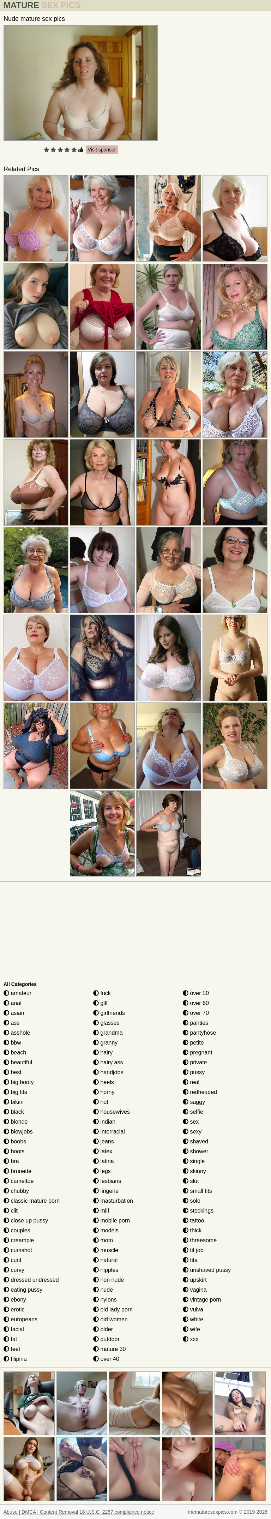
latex (102, 1151)
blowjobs (18, 1132)
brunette (17, 1171)
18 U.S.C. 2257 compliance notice (116, 1512)
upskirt (195, 1280)
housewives (111, 1112)
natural (105, 1260)
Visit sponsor (102, 150)
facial (14, 1329)
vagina (195, 1290)
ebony (15, 1300)
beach (15, 1052)
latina (103, 1161)
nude (103, 1290)
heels (103, 1082)
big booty (19, 1082)
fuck (102, 993)
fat (10, 1339)
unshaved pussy (207, 1270)
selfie (193, 1112)
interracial (109, 1132)
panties (195, 1023)
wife (191, 1329)
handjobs (108, 1072)
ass (11, 1023)
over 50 (196, 993)
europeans (20, 1319)
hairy (103, 1052)
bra (11, 1161)
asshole (17, 1033)
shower (195, 1151)
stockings (198, 1211)
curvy (14, 1270)
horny (103, 1092)
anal (13, 1003)
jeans (103, 1141)
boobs (15, 1141)
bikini (14, 1102)
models (106, 1230)
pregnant (197, 1052)
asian (14, 1013)
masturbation (113, 1201)
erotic (14, 1309)
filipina (15, 1359)
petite (193, 1043)
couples (17, 1230)
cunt (13, 1260)
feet (12, 1349)
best (13, 1072)
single (194, 1161)
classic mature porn (32, 1201)
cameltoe (19, 1181)
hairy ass (108, 1062)
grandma (108, 1033)
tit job (193, 1250)
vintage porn (202, 1300)
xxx (190, 1339)
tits (190, 1260)
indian (104, 1122)
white (193, 1319)
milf (101, 1211)
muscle (105, 1250)
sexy (192, 1132)
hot (100, 1102)
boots (14, 1151)
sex (191, 1122)
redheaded (200, 1092)
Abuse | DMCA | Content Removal (41, 1512)
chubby (16, 1191)
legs (102, 1171)
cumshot (18, 1250)
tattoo (193, 1221)
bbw (12, 1043)
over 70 (196, 1013)
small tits (197, 1191)
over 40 (106, 1359)
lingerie (106, 1191)
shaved (195, 1141)
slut (191, 1181)
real (191, 1082)
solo (191, 1201)
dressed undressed (31, 1280)
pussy (194, 1072)
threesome (200, 1240)
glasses (106, 1023)
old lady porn (113, 1309)
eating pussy (23, 1290)
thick (192, 1230)
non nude (108, 1280)
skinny (194, 1171)
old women (110, 1319)
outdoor (106, 1339)
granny (105, 1043)
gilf (100, 1003)
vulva (193, 1309)
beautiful (18, 1062)
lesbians (107, 1181)
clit (11, 1211)
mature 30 (109, 1349)
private (195, 1062)
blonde (16, 1122)
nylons (105, 1300)
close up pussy (26, 1221)
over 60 (196, 1003)
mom (103, 1240)
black (14, 1112)
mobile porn (111, 1221)
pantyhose (199, 1033)
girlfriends (109, 1013)
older (103, 1329)
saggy (194, 1102)
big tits (15, 1092)
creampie (19, 1240)
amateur (17, 993)
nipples (105, 1270)
